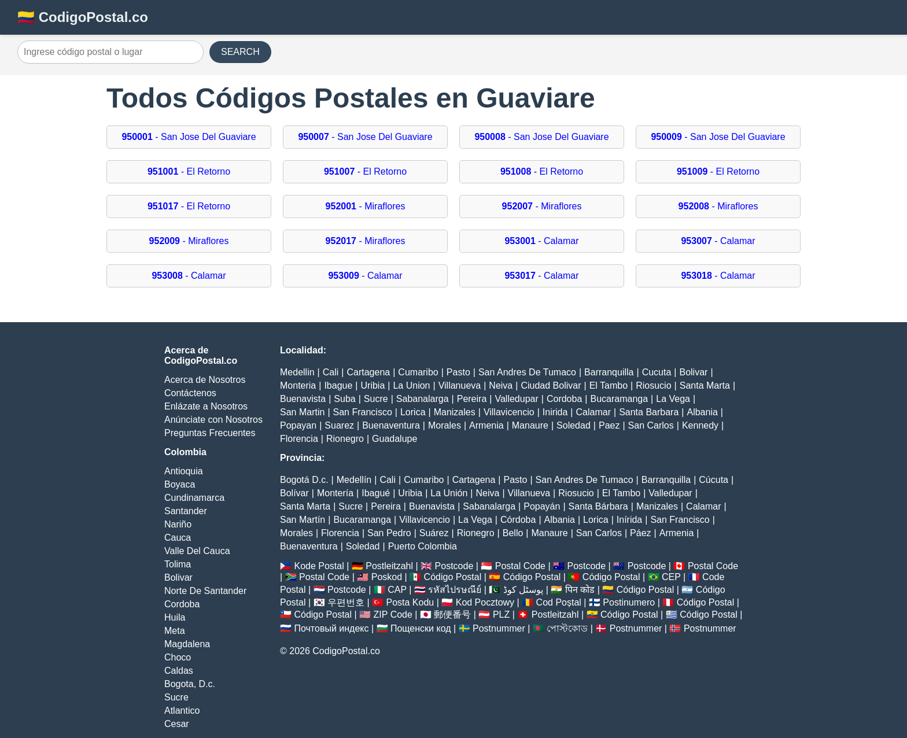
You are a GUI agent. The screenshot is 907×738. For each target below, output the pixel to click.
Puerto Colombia (422, 546)
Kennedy (700, 425)
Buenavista (303, 399)
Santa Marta (705, 385)
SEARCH (240, 52)
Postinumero (629, 602)
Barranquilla (608, 372)
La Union (411, 385)
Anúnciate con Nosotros (213, 420)
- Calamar (541, 241)
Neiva (501, 385)
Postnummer (499, 628)
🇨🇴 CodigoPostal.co (82, 17)
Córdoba (518, 520)
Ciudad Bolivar (551, 385)
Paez (609, 425)
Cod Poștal (558, 602)
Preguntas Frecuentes (209, 433)
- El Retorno (189, 171)
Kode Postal (319, 566)
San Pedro (389, 533)
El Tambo (608, 385)
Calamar (593, 412)
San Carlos (651, 425)
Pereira (472, 399)
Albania (702, 412)
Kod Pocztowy (485, 602)
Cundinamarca (194, 498)
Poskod (386, 577)
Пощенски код (420, 628)
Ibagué (376, 493)
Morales (444, 425)
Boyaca (179, 484)
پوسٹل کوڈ (523, 590)
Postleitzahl (389, 566)
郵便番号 (452, 614)
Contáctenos (190, 393)
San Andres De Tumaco (527, 372)
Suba (344, 399)
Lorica (413, 412)
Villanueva (459, 385)
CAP (397, 590)
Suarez (339, 425)
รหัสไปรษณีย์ (454, 590)
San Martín (302, 520)
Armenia (486, 425)
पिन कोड (580, 590)
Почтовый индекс (331, 628)
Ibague (338, 385)
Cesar (176, 724)
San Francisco (362, 412)
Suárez (434, 533)
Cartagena (368, 372)
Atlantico (182, 710)
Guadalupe (394, 439)
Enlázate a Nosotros (206, 406)
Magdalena (187, 644)
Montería (335, 493)
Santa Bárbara (598, 506)
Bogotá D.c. (304, 480)
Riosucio (653, 385)
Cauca (177, 538)
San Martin (302, 412)
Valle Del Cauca (197, 551)
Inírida (629, 520)
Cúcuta (713, 480)
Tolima (177, 564)
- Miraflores (365, 206)
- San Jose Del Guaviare (188, 137)
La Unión (448, 493)
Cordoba (182, 604)
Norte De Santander (205, 591)
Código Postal (453, 577)
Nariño (177, 524)
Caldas (178, 671)
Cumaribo (418, 372)
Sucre (176, 697)
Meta (174, 631)
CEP (671, 577)
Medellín (354, 480)
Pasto (458, 372)
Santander (185, 511)
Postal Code (520, 566)
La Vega (673, 399)
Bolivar (178, 577)
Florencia (299, 439)
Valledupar (516, 399)
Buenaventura (391, 425)
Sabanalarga (422, 399)
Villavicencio (509, 412)
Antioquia (183, 471)
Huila (174, 617)
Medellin (297, 372)
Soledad (573, 425)
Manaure (530, 425)
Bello (513, 533)
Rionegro (345, 439)
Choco (177, 657)
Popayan (298, 425)
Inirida (555, 412)
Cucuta (657, 372)
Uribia (373, 385)
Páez (640, 533)
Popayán (541, 506)
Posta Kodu (410, 602)
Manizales (454, 412)
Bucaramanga (619, 399)
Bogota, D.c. (189, 684)
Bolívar (294, 493)
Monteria (298, 385)
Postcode (454, 566)
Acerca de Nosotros (205, 380)
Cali (331, 372)
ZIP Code (393, 614)
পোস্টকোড (567, 628)
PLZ (501, 614)
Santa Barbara (649, 412)
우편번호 (345, 602)
